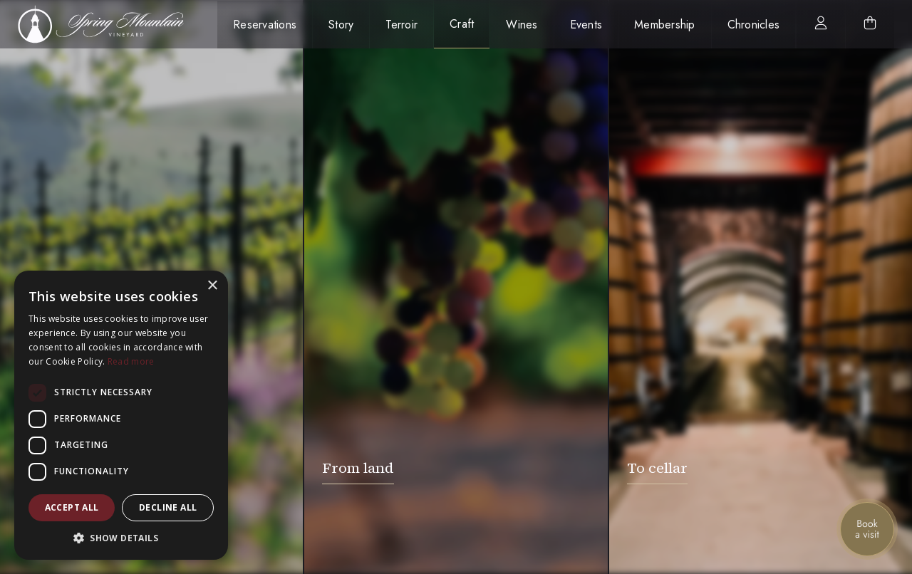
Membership (664, 24)
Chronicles (753, 24)
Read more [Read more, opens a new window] (131, 361)
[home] (109, 24)
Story (340, 24)
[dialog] (121, 415)
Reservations (264, 24)
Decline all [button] (168, 507)
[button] (121, 538)
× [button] (212, 286)
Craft (462, 24)
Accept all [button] (72, 507)
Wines (521, 24)
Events (586, 24)
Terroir (401, 24)
